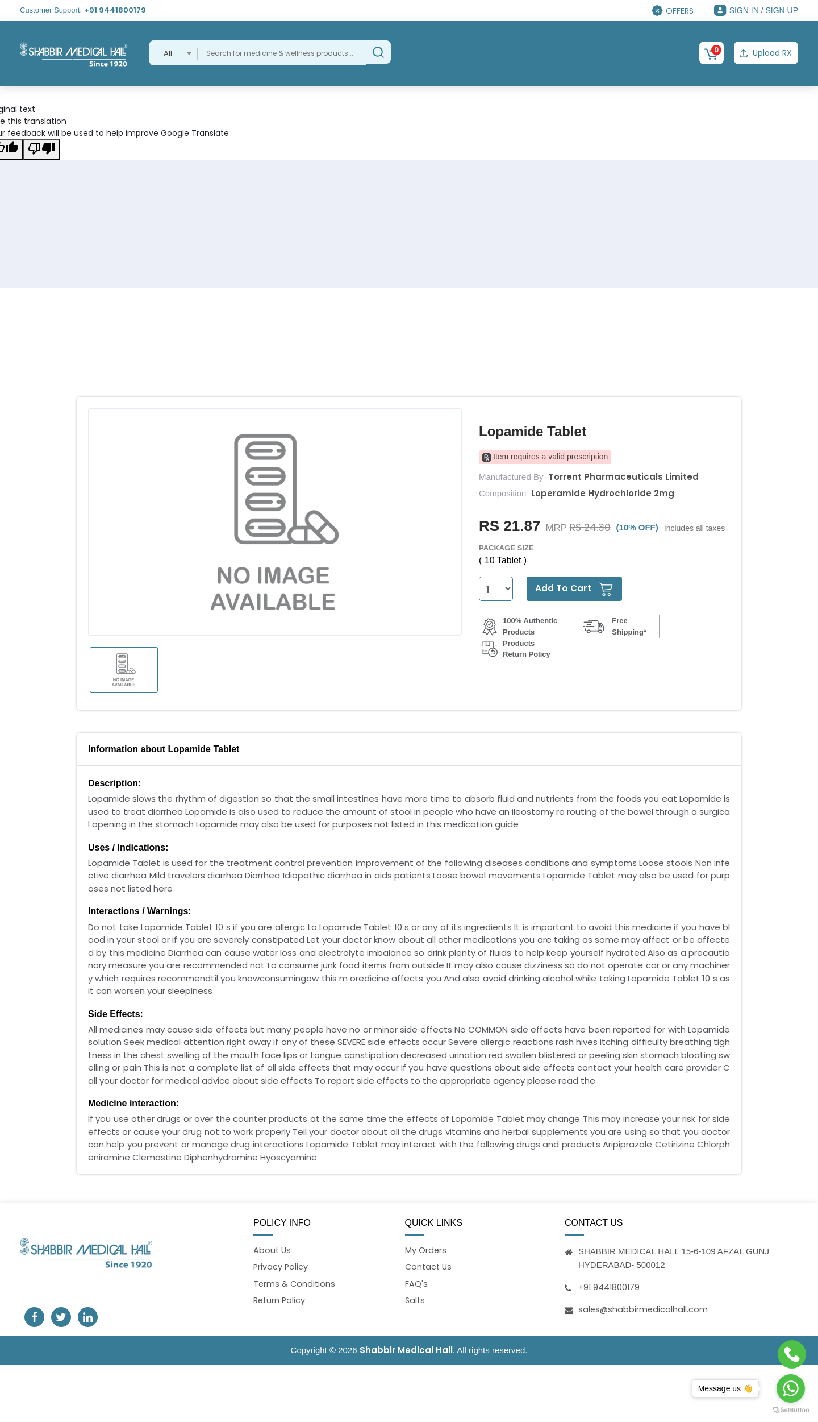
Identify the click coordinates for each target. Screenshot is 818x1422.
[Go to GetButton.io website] (791, 1410)
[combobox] (173, 52)
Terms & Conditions (295, 1284)
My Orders (426, 1249)
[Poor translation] (41, 148)
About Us (272, 1249)
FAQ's (416, 1284)
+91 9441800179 (115, 10)
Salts (415, 1301)
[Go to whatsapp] (791, 1388)
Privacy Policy (281, 1266)
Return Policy (280, 1301)
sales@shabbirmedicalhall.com (644, 1307)
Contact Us (429, 1266)
